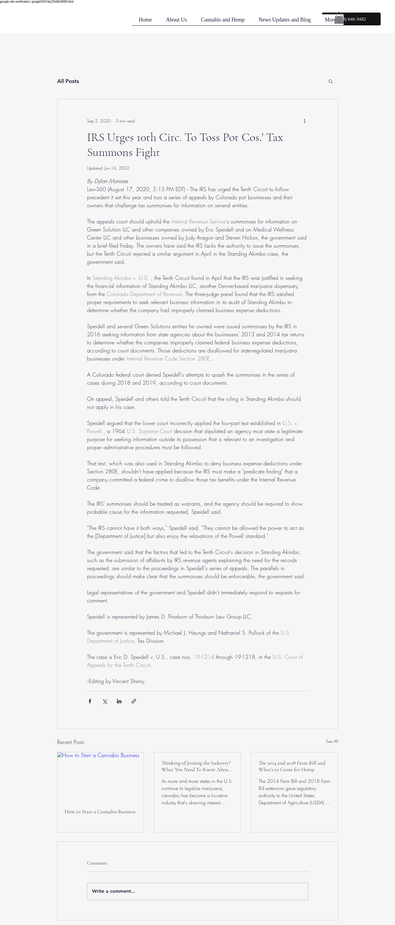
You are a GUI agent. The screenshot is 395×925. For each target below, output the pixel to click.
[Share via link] (134, 701)
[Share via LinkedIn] (119, 701)
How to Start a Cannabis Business (100, 811)
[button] (351, 19)
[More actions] (304, 120)
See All (332, 741)
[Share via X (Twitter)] (104, 701)
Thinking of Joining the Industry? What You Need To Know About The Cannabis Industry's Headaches (196, 766)
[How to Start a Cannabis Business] (100, 776)
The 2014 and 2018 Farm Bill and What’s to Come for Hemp (292, 766)
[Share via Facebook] (90, 701)
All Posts (68, 81)
